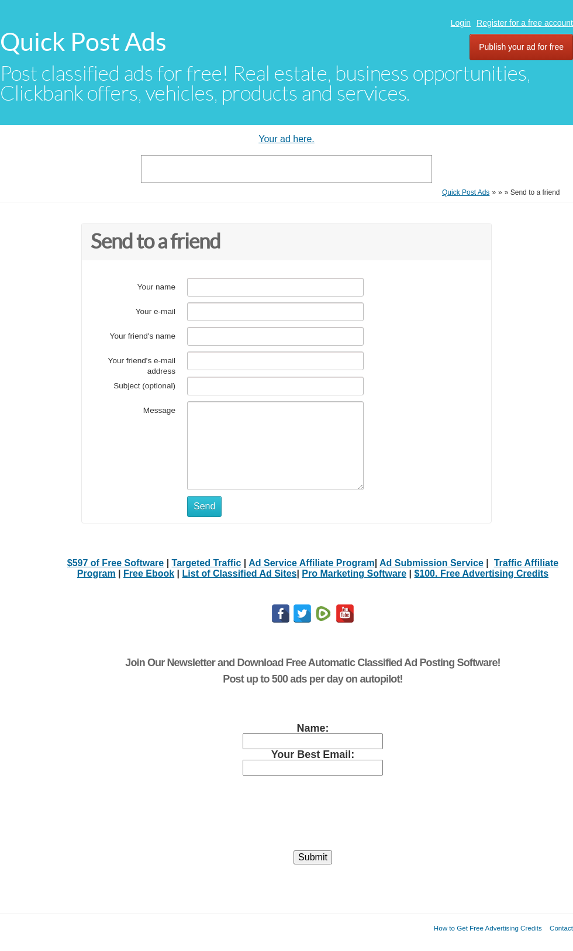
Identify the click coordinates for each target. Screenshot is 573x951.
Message (159, 410)
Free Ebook (148, 573)
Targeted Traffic (206, 563)
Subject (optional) (144, 385)
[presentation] (313, 818)
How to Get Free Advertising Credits (488, 928)
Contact (561, 928)
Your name (156, 286)
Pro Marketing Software (354, 573)
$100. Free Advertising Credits (481, 573)
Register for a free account (525, 22)
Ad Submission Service (431, 563)
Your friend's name (142, 336)
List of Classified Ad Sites (239, 573)
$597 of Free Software (115, 563)
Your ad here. (286, 139)
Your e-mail (155, 311)
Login (461, 22)
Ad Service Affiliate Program (311, 563)
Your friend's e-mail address (141, 365)
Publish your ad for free (521, 46)
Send (204, 506)
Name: (312, 728)
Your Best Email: (313, 754)
